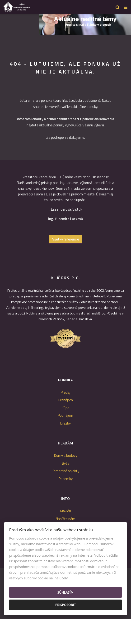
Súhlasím (65, 592)
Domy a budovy (65, 455)
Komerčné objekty (65, 471)
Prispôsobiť (65, 604)
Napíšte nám (65, 519)
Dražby (65, 423)
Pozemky (66, 478)
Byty (65, 463)
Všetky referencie (65, 239)
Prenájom (65, 400)
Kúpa (65, 408)
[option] (85, 23)
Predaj (65, 392)
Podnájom (65, 415)
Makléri (65, 511)
